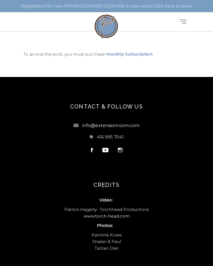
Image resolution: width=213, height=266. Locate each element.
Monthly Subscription (129, 54)
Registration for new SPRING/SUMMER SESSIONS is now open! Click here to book (106, 6)
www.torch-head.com (107, 216)
